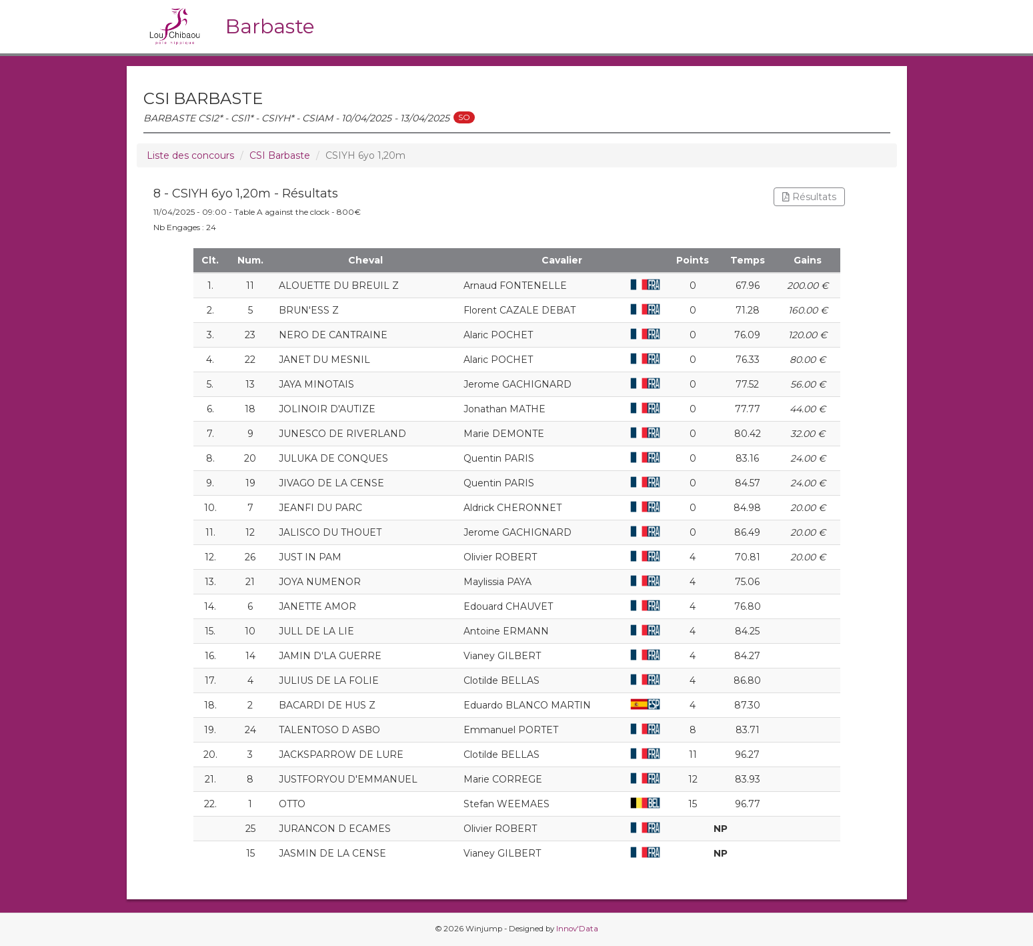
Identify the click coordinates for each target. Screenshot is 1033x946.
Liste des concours (190, 155)
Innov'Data (577, 928)
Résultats (809, 197)
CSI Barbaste (279, 155)
